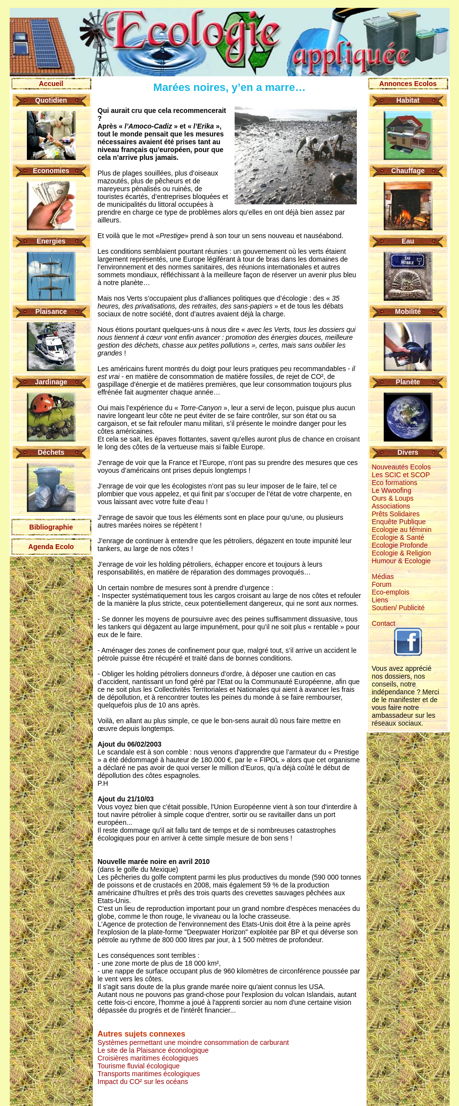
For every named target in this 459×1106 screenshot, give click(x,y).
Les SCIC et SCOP (401, 475)
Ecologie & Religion (401, 553)
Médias (383, 576)
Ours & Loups (393, 498)
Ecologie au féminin (402, 529)
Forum (382, 584)
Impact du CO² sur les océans (143, 1081)
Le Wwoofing (392, 490)
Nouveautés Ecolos (401, 467)
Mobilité (408, 311)
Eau (408, 241)
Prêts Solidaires (396, 514)
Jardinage (51, 382)
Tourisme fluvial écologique (139, 1066)
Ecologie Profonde (400, 545)
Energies (51, 241)
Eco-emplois (391, 592)
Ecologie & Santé (398, 537)
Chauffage (407, 171)
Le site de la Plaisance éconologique (153, 1050)
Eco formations (394, 483)
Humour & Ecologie (401, 561)
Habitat (407, 100)
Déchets (51, 452)
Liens (380, 600)
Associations (391, 506)
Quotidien (51, 100)
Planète (408, 382)
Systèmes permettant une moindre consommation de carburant (193, 1042)
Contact (383, 623)
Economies (51, 171)
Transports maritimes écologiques (149, 1074)
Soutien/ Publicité (398, 608)
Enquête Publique (399, 522)
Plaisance (51, 311)
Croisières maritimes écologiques (148, 1058)
